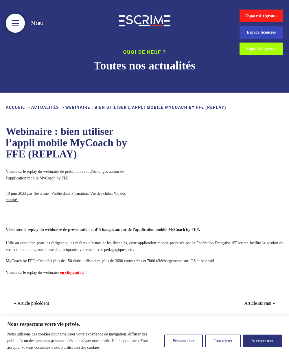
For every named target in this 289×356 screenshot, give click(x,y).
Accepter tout (262, 341)
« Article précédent (31, 303)
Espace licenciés (261, 32)
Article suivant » (259, 303)
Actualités (45, 107)
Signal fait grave (261, 49)
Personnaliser (183, 341)
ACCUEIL (15, 107)
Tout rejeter (222, 341)
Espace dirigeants (261, 16)
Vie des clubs (101, 193)
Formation (79, 193)
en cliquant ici (72, 272)
